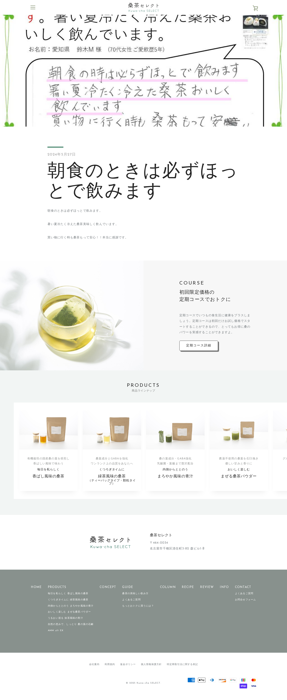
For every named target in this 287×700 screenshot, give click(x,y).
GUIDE (127, 590)
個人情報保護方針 (151, 667)
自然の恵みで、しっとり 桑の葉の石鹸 (71, 627)
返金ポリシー (128, 667)
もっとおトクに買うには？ (138, 609)
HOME (36, 590)
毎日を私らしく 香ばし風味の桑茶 (68, 596)
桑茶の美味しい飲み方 (135, 596)
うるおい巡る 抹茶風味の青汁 (65, 621)
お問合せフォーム (245, 603)
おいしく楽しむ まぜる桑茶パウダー (69, 615)
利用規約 (110, 667)
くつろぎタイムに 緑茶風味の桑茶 (68, 603)
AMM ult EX (55, 633)
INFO (224, 590)
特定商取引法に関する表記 (182, 667)
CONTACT (243, 590)
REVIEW (207, 590)
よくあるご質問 (131, 603)
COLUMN (168, 590)
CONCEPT (108, 590)
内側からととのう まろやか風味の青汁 (71, 609)
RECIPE (188, 590)
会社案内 (94, 667)
